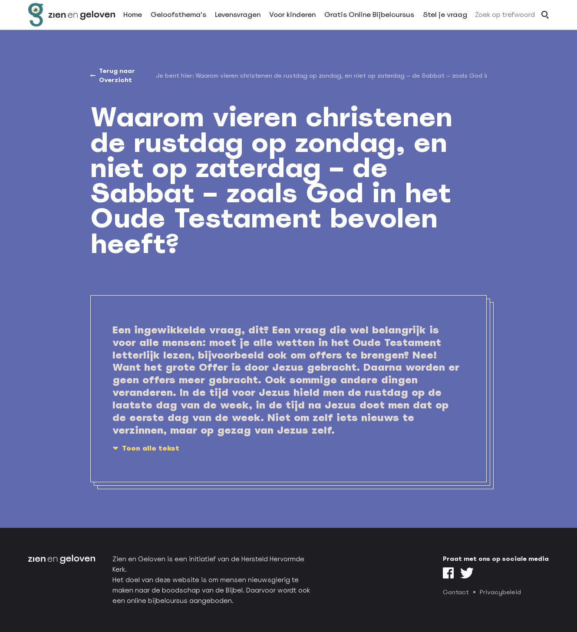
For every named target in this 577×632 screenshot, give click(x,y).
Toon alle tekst (150, 448)
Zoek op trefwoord (505, 23)
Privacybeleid (500, 592)
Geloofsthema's (178, 23)
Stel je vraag (445, 23)
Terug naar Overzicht (117, 75)
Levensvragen (237, 23)
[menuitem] (341, 75)
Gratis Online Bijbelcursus (369, 23)
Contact (456, 592)
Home (132, 23)
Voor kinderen (292, 23)
